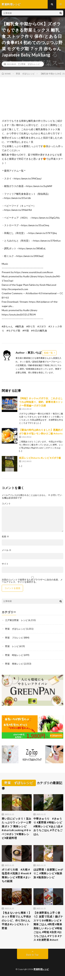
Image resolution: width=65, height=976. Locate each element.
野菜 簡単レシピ (14, 663)
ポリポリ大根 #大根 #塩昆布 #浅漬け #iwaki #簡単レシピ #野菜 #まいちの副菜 (16, 875)
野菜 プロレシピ (14, 637)
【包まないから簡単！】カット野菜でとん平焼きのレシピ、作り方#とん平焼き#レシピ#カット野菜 (16, 920)
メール (6, 550)
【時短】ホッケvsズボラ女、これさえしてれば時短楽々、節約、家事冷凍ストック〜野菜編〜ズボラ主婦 (41, 402)
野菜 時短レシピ (14, 655)
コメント (6, 503)
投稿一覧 (48, 352)
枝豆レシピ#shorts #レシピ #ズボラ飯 (40, 457)
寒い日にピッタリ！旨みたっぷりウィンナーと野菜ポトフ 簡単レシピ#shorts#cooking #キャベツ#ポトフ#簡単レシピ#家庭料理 (16, 828)
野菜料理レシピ (41, 969)
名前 (5, 536)
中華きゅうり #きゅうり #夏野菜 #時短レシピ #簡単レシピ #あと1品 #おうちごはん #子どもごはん (48, 826)
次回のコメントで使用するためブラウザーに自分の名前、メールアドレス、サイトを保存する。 (32, 581)
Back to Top (32, 954)
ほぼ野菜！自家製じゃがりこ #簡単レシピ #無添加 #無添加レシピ (48, 873)
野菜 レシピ (12, 646)
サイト (5, 564)
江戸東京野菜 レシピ (16, 620)
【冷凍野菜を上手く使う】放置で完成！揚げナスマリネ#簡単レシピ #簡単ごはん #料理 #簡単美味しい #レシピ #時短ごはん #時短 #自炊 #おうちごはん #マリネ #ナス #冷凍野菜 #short (48, 926)
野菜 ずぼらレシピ (30, 64)
